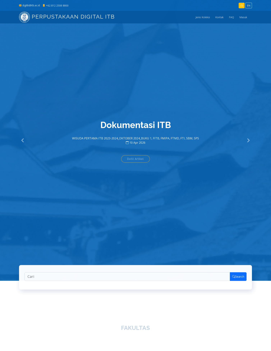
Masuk (243, 17)
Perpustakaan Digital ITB (67, 17)
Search (238, 278)
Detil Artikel (135, 160)
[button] (23, 140)
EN (248, 5)
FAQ (231, 17)
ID (241, 5)
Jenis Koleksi (203, 17)
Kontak (219, 17)
